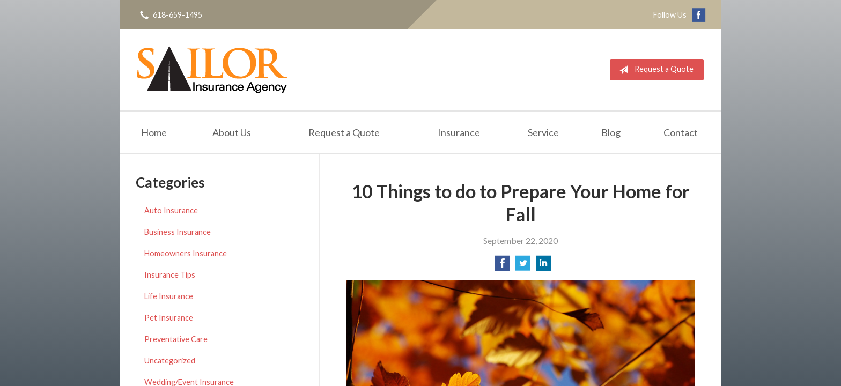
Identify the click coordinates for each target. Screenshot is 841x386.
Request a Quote (654, 69)
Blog (611, 132)
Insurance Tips (169, 274)
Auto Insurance (171, 210)
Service (543, 132)
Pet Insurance (168, 317)
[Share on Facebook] (502, 266)
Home (154, 132)
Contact (680, 132)
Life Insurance (168, 296)
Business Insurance (177, 231)
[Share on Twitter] (522, 266)
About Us (231, 132)
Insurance (459, 132)
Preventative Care (176, 339)
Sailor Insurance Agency (212, 69)
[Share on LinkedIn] (543, 266)
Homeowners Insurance (185, 253)
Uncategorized (169, 360)
